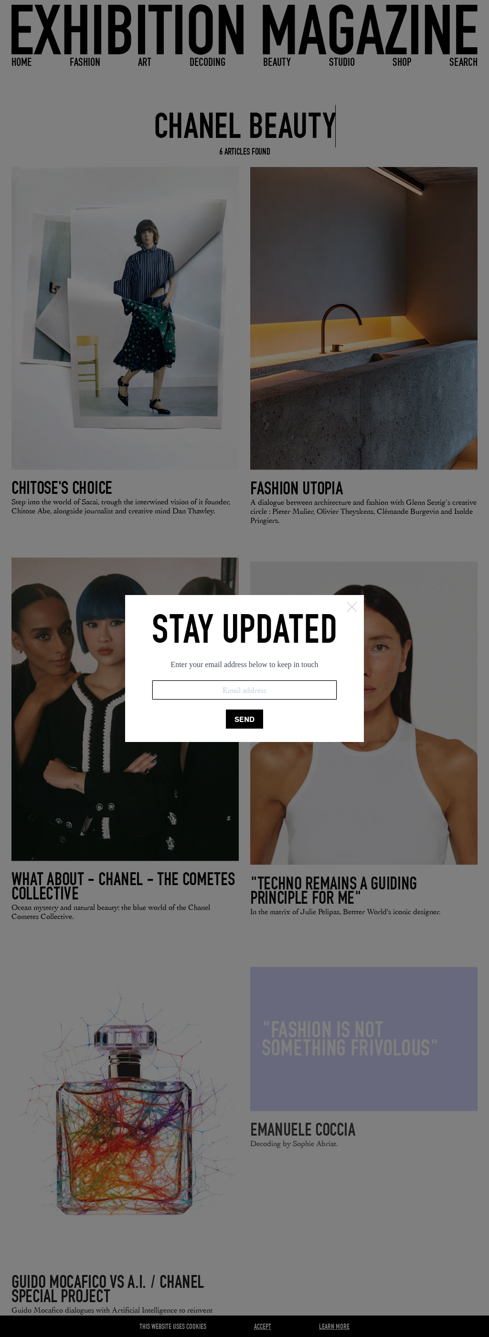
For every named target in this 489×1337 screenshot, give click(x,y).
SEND (244, 719)
